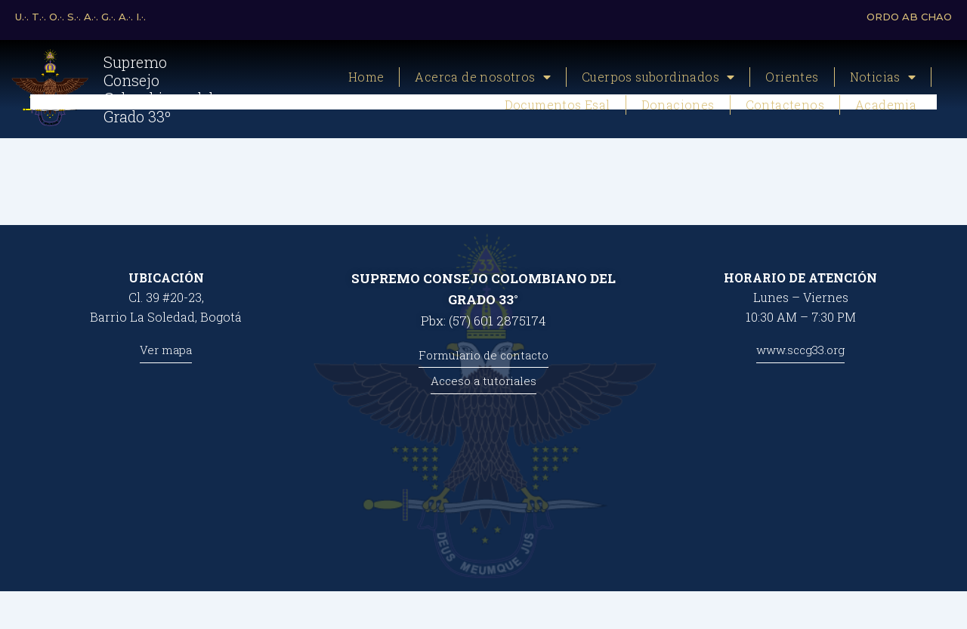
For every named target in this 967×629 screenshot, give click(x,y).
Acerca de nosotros (483, 77)
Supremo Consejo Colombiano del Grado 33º (158, 89)
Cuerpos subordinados (658, 77)
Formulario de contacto (483, 354)
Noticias (883, 77)
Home (366, 77)
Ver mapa (166, 349)
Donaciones (678, 105)
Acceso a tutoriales (483, 380)
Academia (885, 105)
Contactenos (785, 105)
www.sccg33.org (800, 349)
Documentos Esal (557, 105)
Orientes (791, 77)
